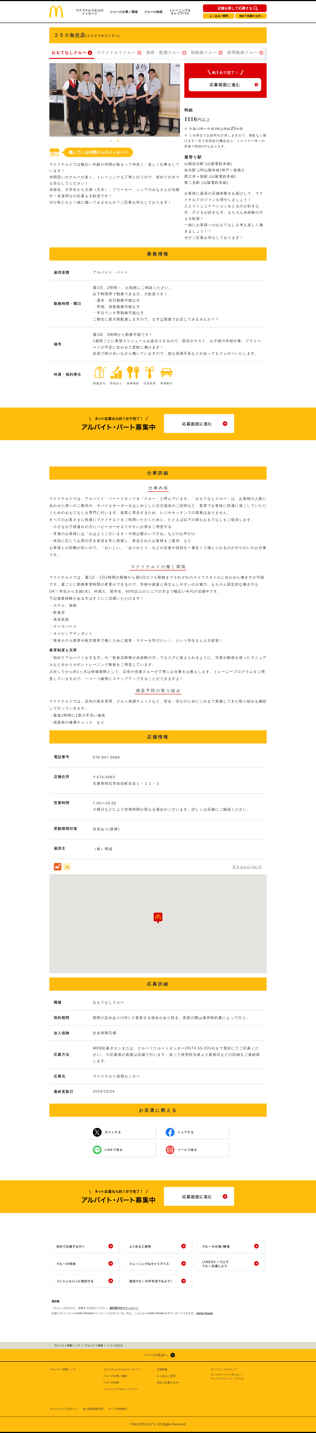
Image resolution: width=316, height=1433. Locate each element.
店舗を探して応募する (234, 8)
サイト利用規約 (117, 1408)
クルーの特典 (153, 11)
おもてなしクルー (69, 52)
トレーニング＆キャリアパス (180, 12)
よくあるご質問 (219, 16)
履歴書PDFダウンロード (124, 1308)
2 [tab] (118, 141)
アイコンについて (247, 866)
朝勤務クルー (204, 52)
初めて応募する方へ (251, 16)
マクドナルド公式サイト (63, 1408)
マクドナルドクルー (116, 52)
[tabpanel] (114, 100)
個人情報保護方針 (93, 1408)
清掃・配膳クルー (163, 52)
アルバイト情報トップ (62, 1369)
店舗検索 (162, 1369)
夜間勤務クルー (242, 52)
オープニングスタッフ (224, 1369)
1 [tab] (111, 141)
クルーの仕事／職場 (124, 11)
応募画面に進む (225, 85)
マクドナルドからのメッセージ (89, 12)
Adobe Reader (204, 1313)
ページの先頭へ (156, 1355)
